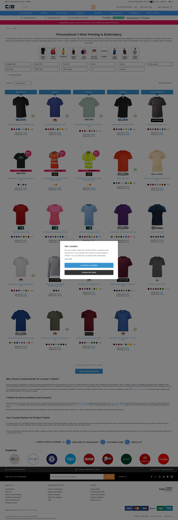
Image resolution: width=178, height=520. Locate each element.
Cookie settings (102, 269)
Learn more (68, 262)
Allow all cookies (76, 269)
